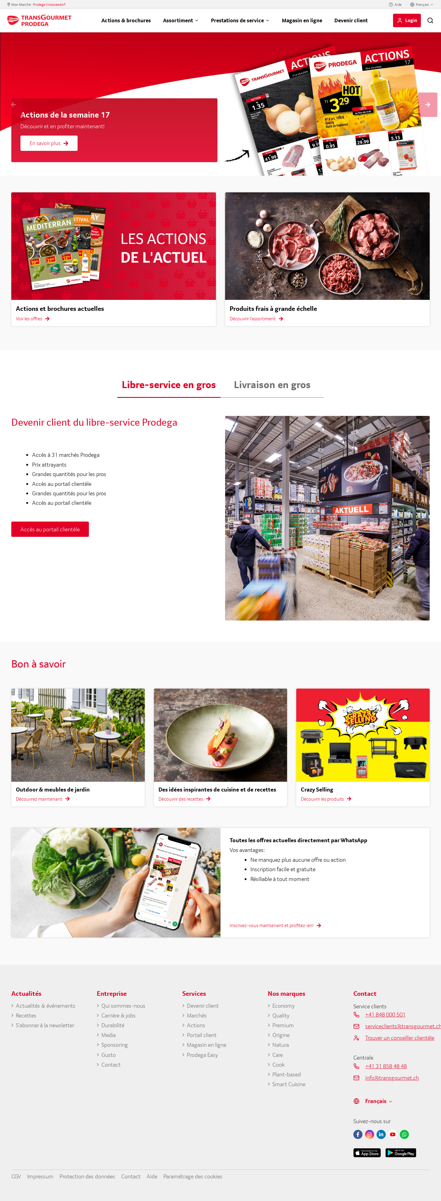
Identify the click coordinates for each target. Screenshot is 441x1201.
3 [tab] (382, 159)
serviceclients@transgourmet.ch (397, 1026)
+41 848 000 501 (385, 1014)
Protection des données (87, 1176)
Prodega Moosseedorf (49, 4)
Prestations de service (237, 20)
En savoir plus (49, 143)
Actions (196, 1025)
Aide (398, 4)
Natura (280, 1044)
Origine (281, 1035)
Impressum (40, 1176)
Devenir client (351, 20)
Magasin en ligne (302, 20)
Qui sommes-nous (123, 1005)
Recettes (26, 1015)
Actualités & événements (45, 1005)
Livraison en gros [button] (272, 384)
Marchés (197, 1015)
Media (108, 1035)
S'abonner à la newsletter (45, 1025)
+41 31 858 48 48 (386, 1066)
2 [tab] (373, 159)
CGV (16, 1176)
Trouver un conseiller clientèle (397, 1037)
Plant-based (286, 1074)
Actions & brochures (126, 20)
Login (411, 20)
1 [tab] (364, 159)
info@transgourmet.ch (392, 1077)
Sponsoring (114, 1044)
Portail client (202, 1035)
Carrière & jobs (118, 1015)
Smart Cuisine (288, 1084)
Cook (278, 1064)
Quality (281, 1015)
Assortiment (178, 20)
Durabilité (112, 1025)
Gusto (108, 1054)
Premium (283, 1025)
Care (277, 1054)
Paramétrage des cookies (192, 1176)
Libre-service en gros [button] (169, 384)
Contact (111, 1064)
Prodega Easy (202, 1054)
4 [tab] (391, 159)
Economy (283, 1005)
